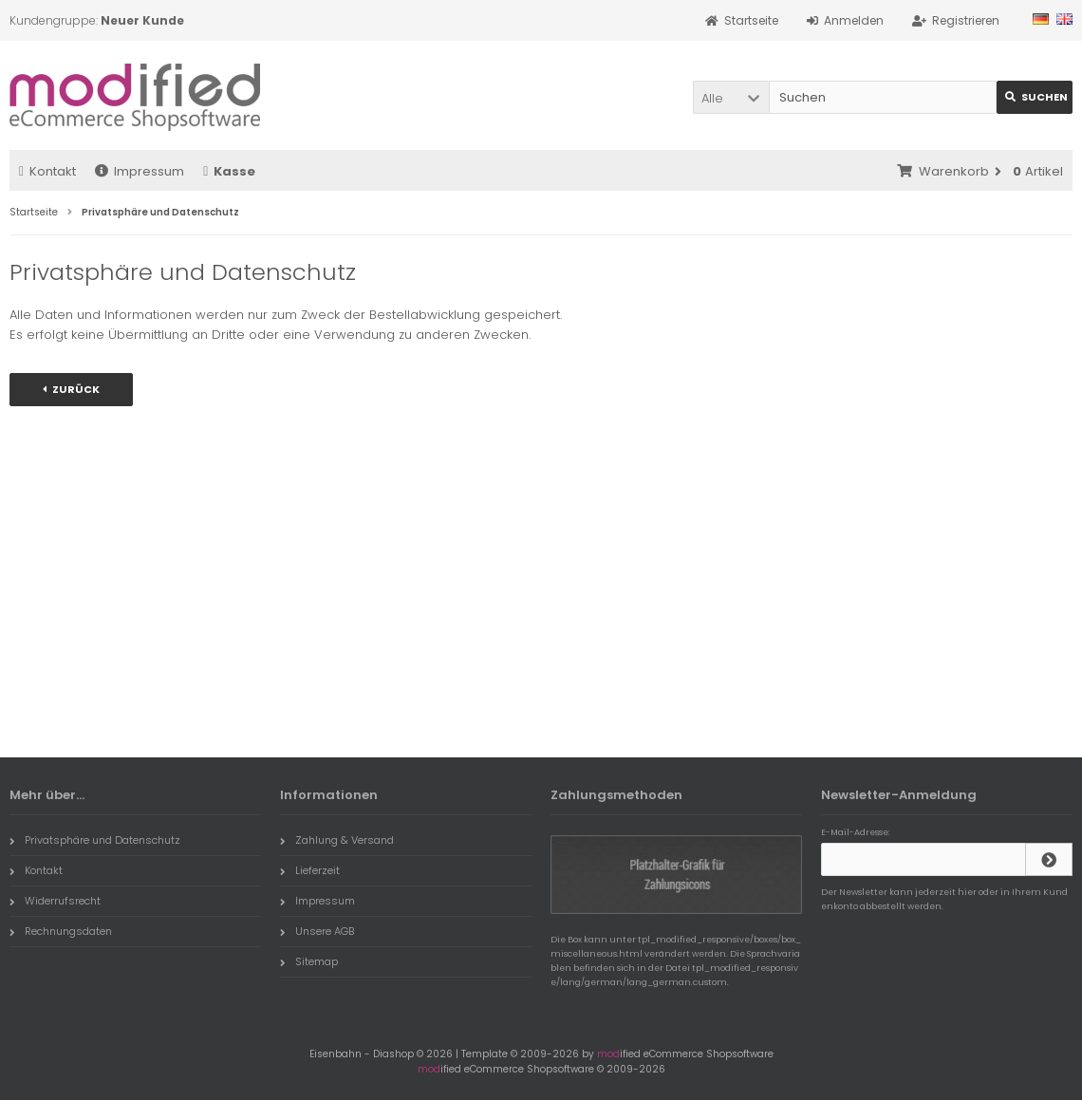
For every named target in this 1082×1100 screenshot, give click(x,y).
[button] (731, 97)
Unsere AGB (317, 931)
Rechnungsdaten (60, 931)
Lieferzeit (310, 870)
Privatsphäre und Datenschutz (94, 840)
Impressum (139, 171)
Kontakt (47, 171)
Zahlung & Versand (337, 840)
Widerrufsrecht (55, 900)
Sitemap (309, 961)
